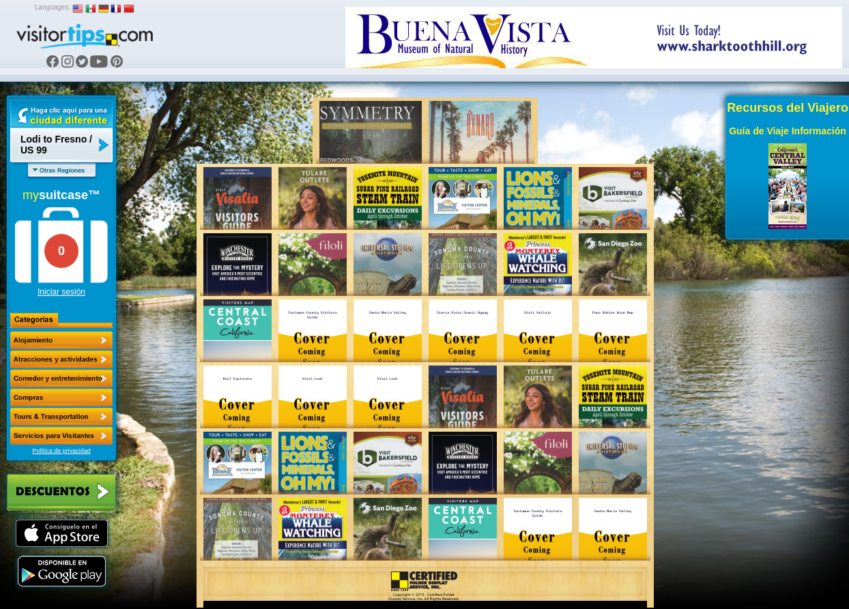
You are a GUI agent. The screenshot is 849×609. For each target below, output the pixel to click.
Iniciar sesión (61, 292)
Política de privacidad (61, 450)
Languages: (52, 7)
